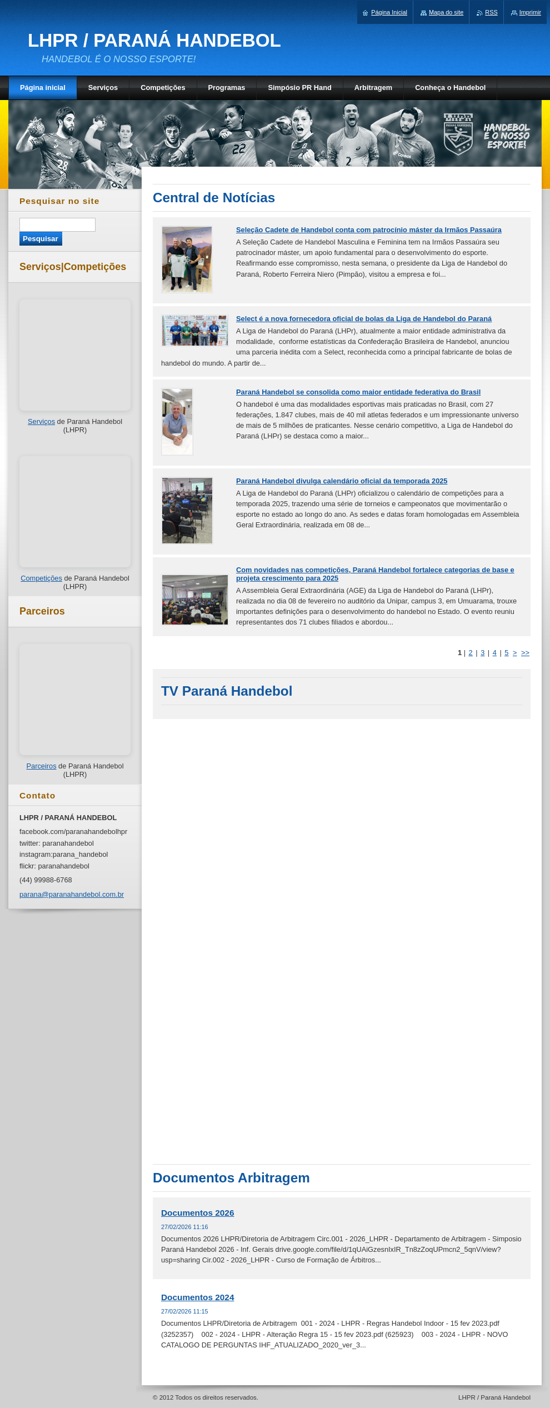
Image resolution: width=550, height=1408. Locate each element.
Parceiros (41, 766)
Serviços (41, 421)
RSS (491, 12)
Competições (41, 578)
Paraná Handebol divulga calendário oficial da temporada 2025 (341, 481)
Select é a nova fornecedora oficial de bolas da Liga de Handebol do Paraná (364, 318)
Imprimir (530, 12)
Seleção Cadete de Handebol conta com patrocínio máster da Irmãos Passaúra (369, 230)
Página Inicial (389, 12)
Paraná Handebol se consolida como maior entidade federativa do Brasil (358, 392)
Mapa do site (446, 12)
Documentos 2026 (197, 1212)
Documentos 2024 (197, 1297)
